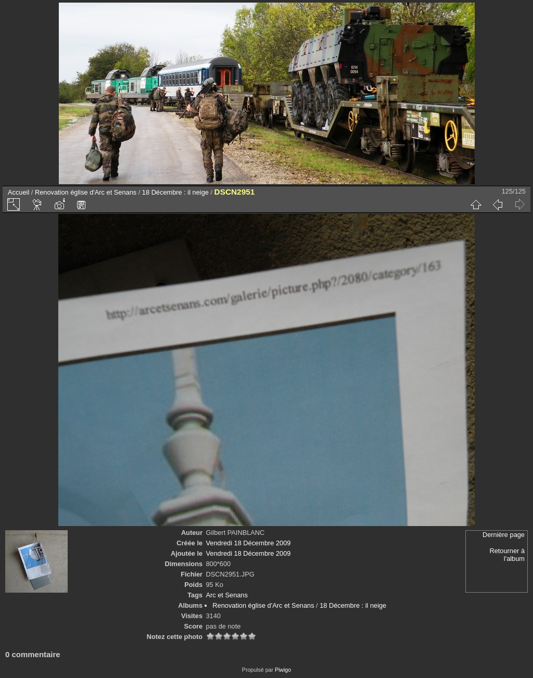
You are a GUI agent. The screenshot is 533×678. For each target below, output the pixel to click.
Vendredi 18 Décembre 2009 (248, 543)
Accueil (18, 192)
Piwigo (283, 670)
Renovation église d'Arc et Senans (85, 192)
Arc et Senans (227, 595)
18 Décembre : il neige (175, 192)
